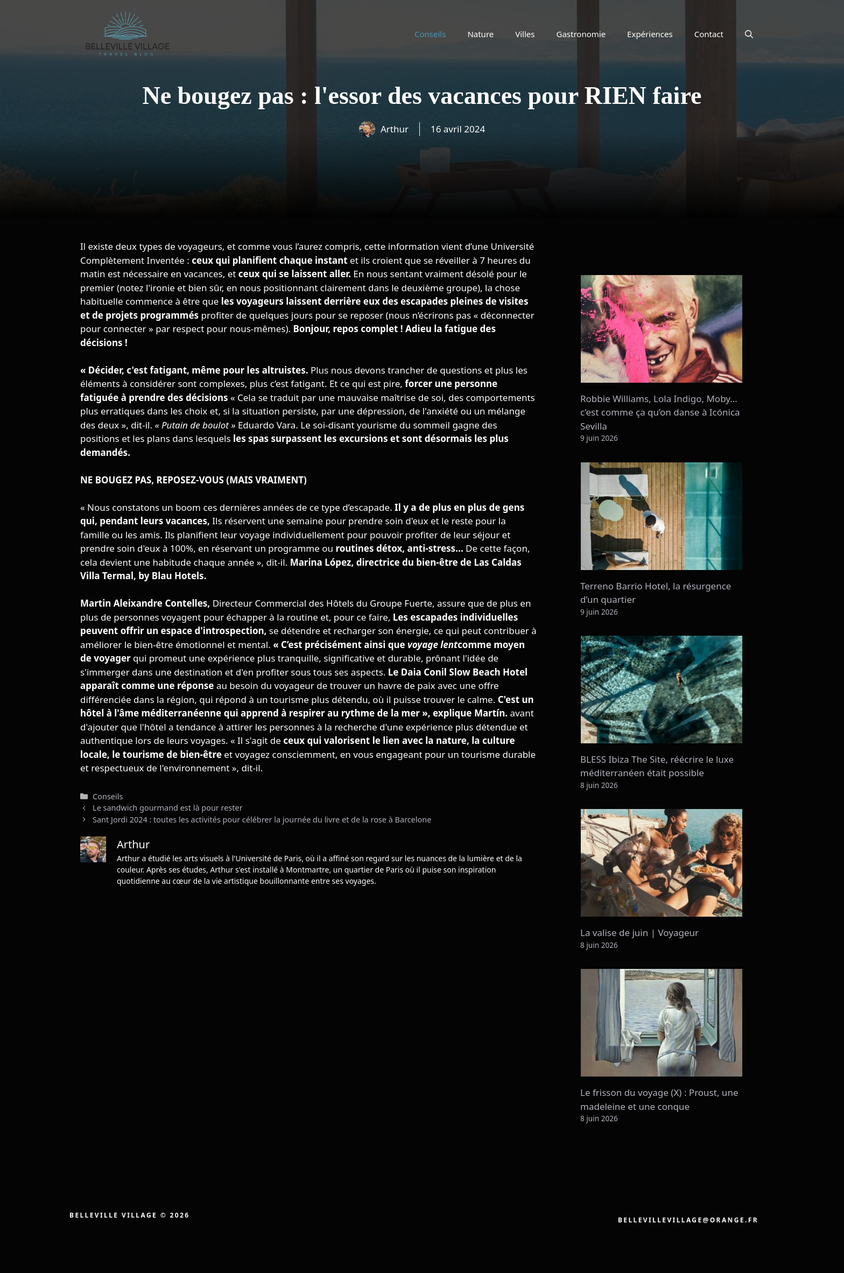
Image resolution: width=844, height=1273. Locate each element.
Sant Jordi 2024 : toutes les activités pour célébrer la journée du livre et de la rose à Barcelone (262, 819)
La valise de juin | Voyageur (639, 932)
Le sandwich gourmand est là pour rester (168, 808)
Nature (480, 34)
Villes (524, 34)
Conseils (430, 34)
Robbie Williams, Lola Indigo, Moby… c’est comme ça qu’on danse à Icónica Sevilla (660, 412)
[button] (749, 34)
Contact (708, 34)
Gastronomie (581, 34)
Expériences (650, 34)
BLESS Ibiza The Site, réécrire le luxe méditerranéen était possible (657, 766)
